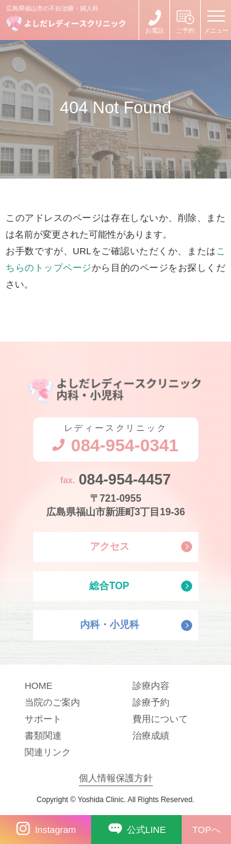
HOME (38, 685)
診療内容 (150, 685)
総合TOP (109, 586)
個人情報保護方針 (116, 778)
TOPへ (206, 829)
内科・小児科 (109, 624)
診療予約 (150, 702)
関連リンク (48, 752)
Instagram (44, 829)
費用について (160, 718)
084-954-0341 (154, 20)
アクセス (109, 546)
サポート (43, 718)
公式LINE (134, 829)
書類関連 (43, 735)
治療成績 (150, 735)
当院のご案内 (52, 702)
